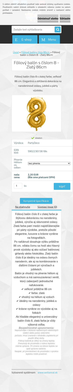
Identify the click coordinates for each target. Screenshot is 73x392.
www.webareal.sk (48, 372)
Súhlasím (65, 18)
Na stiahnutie (22, 207)
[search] (58, 29)
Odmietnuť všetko (47, 18)
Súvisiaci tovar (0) (47, 207)
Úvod (16, 52)
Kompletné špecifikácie (36, 201)
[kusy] (18, 186)
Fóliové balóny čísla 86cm (35, 52)
